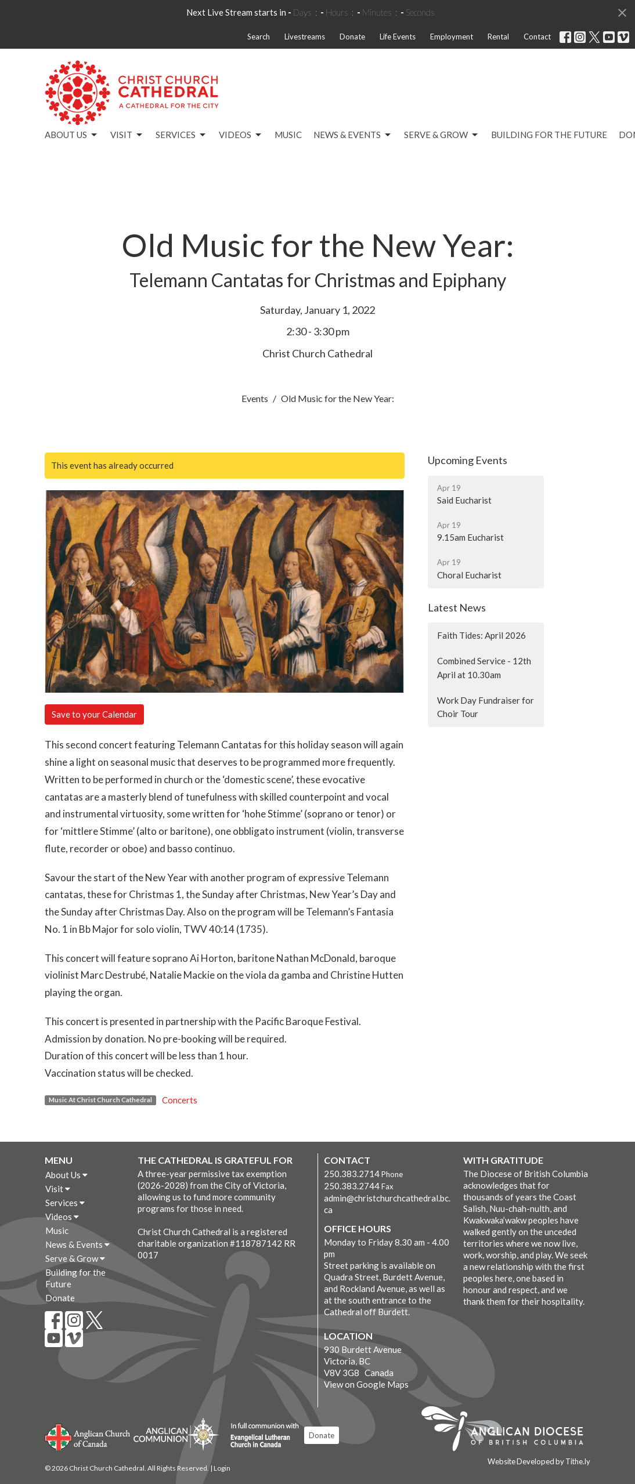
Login (222, 1468)
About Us (72, 135)
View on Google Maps (366, 1384)
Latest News (457, 607)
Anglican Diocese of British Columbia (508, 1431)
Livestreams (304, 36)
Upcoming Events (467, 460)
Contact (537, 36)
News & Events (352, 135)
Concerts (179, 1100)
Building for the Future (549, 134)
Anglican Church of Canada (88, 1435)
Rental (498, 36)
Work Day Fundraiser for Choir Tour (485, 707)
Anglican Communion (176, 1433)
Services (181, 135)
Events (254, 398)
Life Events (398, 36)
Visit (127, 135)
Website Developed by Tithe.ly (539, 1461)
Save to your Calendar (94, 714)
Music (288, 134)
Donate (352, 36)
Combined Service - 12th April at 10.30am (484, 667)
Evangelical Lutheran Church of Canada (260, 1435)
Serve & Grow (441, 135)
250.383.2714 (352, 1173)
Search (258, 36)
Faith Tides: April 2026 (481, 635)
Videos (241, 135)
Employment (451, 36)
